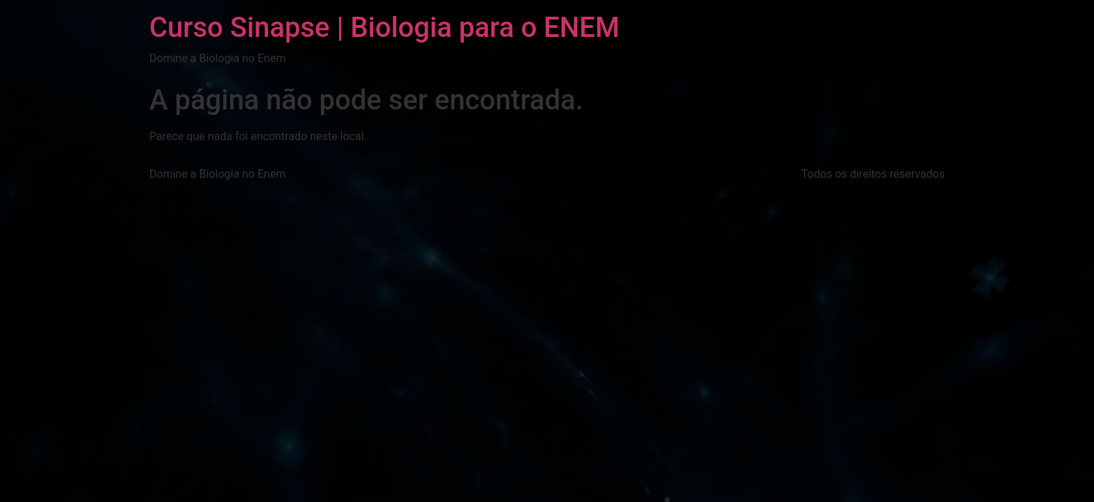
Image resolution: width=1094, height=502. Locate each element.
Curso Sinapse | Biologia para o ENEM (384, 27)
